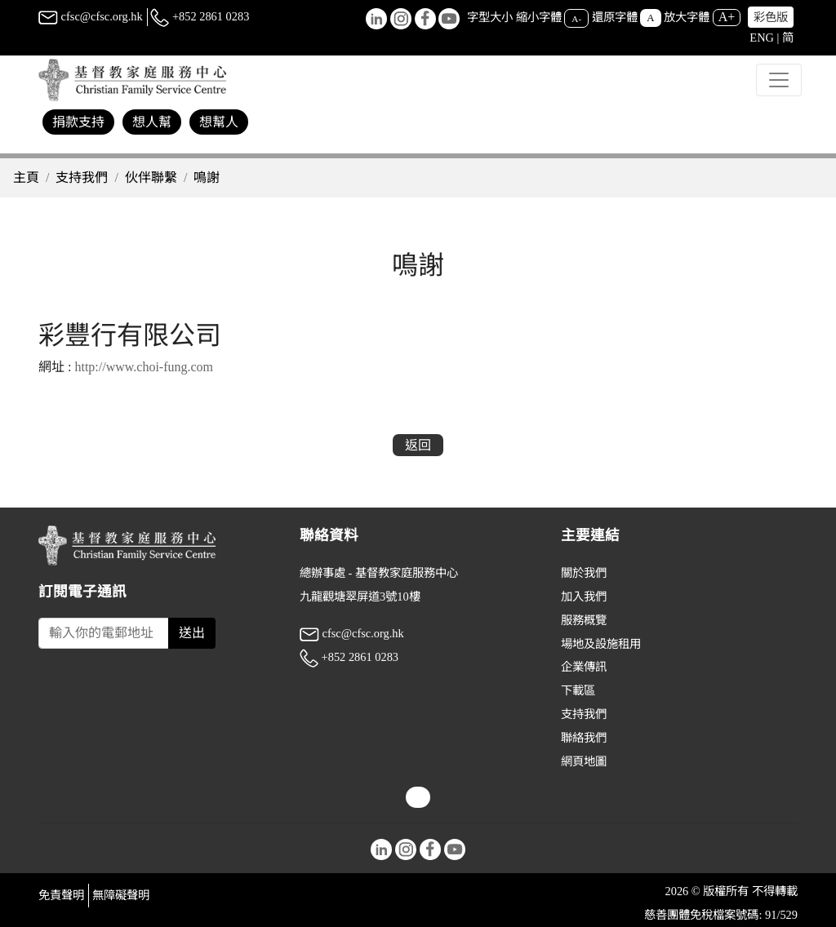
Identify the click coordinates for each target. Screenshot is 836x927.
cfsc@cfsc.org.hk (90, 16)
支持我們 (82, 177)
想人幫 (151, 122)
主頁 (26, 177)
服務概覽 (584, 620)
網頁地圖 (584, 761)
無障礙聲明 (120, 895)
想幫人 (218, 122)
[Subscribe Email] (103, 633)
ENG (761, 37)
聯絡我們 (584, 737)
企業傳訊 (584, 666)
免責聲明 (61, 895)
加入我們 (584, 596)
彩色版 (771, 17)
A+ (727, 17)
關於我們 (584, 572)
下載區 (578, 690)
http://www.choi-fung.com (143, 367)
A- (576, 18)
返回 (418, 445)
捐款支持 (78, 122)
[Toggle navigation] (779, 80)
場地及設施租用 (601, 643)
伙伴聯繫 (151, 177)
